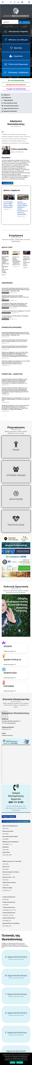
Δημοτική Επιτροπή (6, 313)
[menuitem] (29, 2)
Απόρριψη (19, 1062)
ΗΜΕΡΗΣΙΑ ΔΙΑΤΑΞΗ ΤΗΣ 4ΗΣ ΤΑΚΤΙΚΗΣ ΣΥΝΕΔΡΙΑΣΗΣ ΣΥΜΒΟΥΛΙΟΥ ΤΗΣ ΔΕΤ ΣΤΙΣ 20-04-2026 (15, 297)
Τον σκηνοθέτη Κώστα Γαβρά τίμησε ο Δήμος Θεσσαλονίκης (8, 204)
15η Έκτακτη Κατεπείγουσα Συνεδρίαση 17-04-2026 (16, 311)
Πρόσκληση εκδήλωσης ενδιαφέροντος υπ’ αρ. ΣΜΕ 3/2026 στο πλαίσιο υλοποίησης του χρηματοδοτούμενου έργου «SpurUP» (16, 362)
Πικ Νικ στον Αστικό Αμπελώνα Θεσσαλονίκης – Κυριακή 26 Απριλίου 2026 (16, 260)
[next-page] (7, 220)
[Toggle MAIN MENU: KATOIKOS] (2, 2)
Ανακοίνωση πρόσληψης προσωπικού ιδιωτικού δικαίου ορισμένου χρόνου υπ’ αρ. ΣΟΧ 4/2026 (15, 346)
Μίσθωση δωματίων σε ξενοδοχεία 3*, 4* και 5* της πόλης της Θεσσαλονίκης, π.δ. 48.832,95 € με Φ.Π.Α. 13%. (16, 399)
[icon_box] (16, 447)
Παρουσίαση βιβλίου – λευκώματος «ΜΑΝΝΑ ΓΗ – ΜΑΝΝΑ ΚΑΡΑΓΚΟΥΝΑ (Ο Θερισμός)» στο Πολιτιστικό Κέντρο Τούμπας (5, 264)
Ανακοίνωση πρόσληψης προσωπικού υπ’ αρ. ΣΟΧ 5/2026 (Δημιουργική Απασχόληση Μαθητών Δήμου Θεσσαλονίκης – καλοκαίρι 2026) (16, 289)
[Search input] (10, 22)
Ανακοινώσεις (5, 292)
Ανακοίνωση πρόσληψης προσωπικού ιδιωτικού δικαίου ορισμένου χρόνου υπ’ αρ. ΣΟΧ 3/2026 (15, 340)
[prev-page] (4, 220)
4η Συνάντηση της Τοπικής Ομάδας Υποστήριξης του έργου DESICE (15, 316)
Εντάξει (13, 1062)
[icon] (4, 642)
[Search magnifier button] (24, 22)
